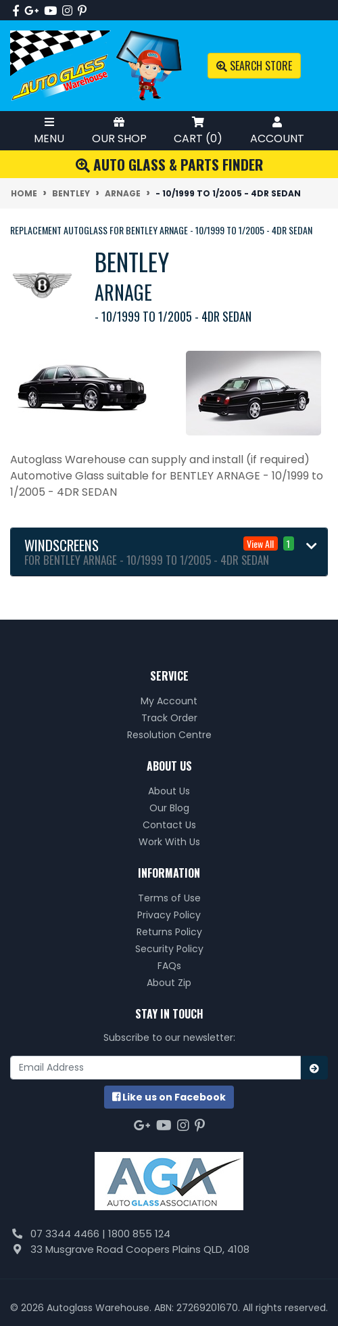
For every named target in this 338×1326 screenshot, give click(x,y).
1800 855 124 (139, 1233)
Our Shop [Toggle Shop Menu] (119, 130)
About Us (169, 791)
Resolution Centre (169, 735)
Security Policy (169, 949)
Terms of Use (169, 898)
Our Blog (169, 808)
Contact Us (169, 825)
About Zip (169, 982)
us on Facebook (169, 1097)
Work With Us (169, 842)
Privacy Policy (169, 915)
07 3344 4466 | (69, 1233)
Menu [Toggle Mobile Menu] (49, 130)
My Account (169, 701)
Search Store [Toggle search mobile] (254, 66)
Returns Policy (169, 932)
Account (277, 130)
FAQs (169, 965)
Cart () (198, 130)
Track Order (169, 718)
